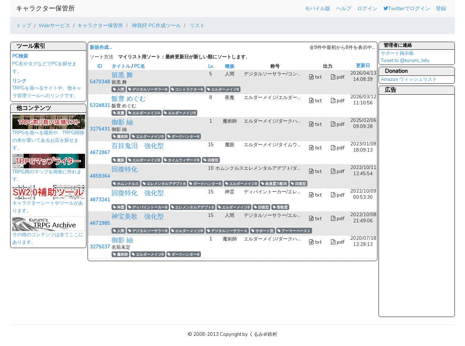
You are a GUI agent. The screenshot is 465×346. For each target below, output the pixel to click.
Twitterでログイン (406, 8)
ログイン (367, 8)
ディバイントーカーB (147, 207)
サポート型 (262, 230)
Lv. (211, 66)
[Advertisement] (410, 205)
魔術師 (120, 136)
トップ (23, 25)
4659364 (100, 176)
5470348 (100, 82)
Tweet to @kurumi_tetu (405, 60)
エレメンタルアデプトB (164, 183)
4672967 (100, 152)
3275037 (100, 247)
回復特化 (125, 169)
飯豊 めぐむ (129, 98)
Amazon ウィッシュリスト (409, 79)
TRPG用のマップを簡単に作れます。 (48, 170)
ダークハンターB (183, 136)
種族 (229, 66)
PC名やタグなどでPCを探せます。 (44, 64)
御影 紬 (122, 122)
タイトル (121, 66)
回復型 (210, 160)
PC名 (139, 66)
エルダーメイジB (223, 89)
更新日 (363, 65)
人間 (118, 89)
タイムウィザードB (181, 160)
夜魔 (118, 113)
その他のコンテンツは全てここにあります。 (48, 233)
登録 (441, 8)
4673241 (100, 200)
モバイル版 (317, 8)
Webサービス (54, 25)
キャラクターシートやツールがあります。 (48, 201)
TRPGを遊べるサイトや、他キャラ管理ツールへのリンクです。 (46, 88)
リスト (196, 25)
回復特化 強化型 (138, 193)
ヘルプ (343, 8)
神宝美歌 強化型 (138, 216)
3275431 (100, 129)
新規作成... (101, 47)
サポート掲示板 (397, 53)
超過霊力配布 (274, 183)
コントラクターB (187, 89)
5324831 (100, 105)
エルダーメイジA (144, 113)
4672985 (100, 223)
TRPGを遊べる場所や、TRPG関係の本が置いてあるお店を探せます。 (48, 134)
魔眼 (118, 160)
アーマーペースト (294, 230)
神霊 (118, 207)
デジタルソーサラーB (147, 89)
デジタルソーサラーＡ (227, 230)
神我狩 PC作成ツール (155, 25)
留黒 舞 (122, 75)
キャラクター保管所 (45, 8)
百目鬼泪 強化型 (138, 145)
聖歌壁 (280, 207)
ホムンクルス (126, 183)
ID (99, 66)
